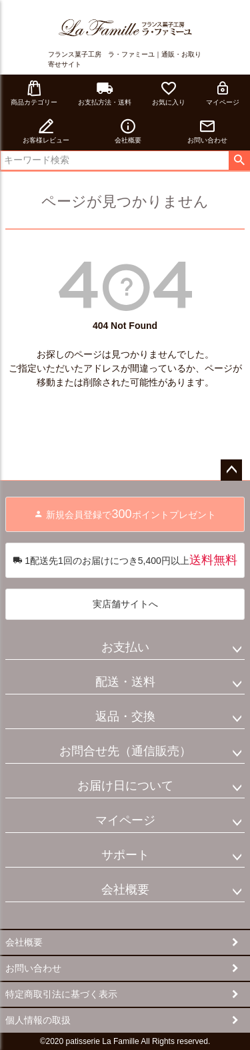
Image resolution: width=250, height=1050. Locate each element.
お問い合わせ (207, 131)
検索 (239, 160)
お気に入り (168, 93)
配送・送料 (125, 681)
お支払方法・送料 (104, 93)
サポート (125, 855)
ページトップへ (231, 470)
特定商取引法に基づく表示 (61, 994)
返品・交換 (125, 716)
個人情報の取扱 (38, 1020)
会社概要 (128, 131)
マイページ (222, 93)
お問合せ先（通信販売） (125, 751)
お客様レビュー (46, 131)
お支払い (125, 647)
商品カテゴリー (34, 93)
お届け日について (125, 785)
